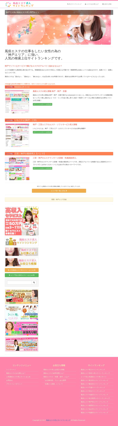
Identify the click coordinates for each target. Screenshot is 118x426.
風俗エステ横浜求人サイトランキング (94, 384)
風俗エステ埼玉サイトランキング (93, 391)
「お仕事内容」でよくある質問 (54, 380)
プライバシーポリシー (14, 384)
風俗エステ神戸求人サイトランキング (94, 402)
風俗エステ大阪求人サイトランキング (94, 395)
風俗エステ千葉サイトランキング (93, 387)
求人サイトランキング (74, 4)
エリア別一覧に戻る (59, 191)
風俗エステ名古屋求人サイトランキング (95, 398)
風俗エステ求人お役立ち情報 (53, 369)
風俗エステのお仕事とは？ (16, 373)
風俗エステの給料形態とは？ (53, 373)
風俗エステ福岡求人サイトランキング (94, 405)
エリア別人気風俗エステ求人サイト (94, 377)
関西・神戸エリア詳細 (59, 199)
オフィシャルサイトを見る (43, 104)
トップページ (11, 369)
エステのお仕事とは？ (92, 4)
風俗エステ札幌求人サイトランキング (94, 413)
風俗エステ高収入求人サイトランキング (95, 373)
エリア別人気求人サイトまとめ (22, 275)
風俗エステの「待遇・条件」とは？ (56, 377)
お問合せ (9, 380)
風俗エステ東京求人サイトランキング (94, 380)
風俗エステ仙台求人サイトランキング (94, 409)
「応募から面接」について (53, 384)
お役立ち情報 (106, 4)
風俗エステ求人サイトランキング (93, 369)
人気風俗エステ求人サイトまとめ (21, 270)
